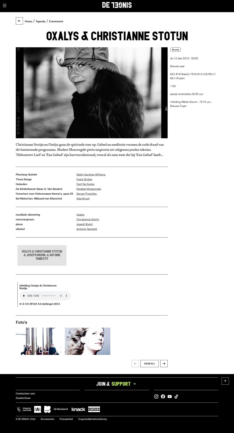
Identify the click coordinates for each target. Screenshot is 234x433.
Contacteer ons (25, 393)
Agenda (40, 21)
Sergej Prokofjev (87, 193)
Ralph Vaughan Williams (91, 174)
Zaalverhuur (23, 398)
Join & (117, 383)
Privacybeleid (66, 418)
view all (149, 363)
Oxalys (80, 214)
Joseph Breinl (85, 224)
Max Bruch (83, 198)
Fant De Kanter (86, 184)
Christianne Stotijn (88, 219)
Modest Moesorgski (89, 189)
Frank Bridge (84, 179)
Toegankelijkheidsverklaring (92, 418)
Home (28, 21)
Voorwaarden (47, 418)
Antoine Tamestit (87, 229)
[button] (5, 5)
